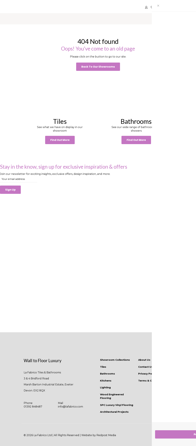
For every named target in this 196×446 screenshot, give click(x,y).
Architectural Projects (114, 411)
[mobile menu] (168, 7)
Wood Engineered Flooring (112, 396)
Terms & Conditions (151, 380)
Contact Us (145, 366)
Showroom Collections (115, 359)
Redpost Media (106, 435)
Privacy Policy (147, 373)
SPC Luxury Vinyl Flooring (116, 405)
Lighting (105, 387)
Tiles (103, 366)
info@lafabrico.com (70, 406)
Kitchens (105, 380)
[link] (60, 94)
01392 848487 (33, 406)
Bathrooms (107, 373)
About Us (144, 359)
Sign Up (10, 190)
